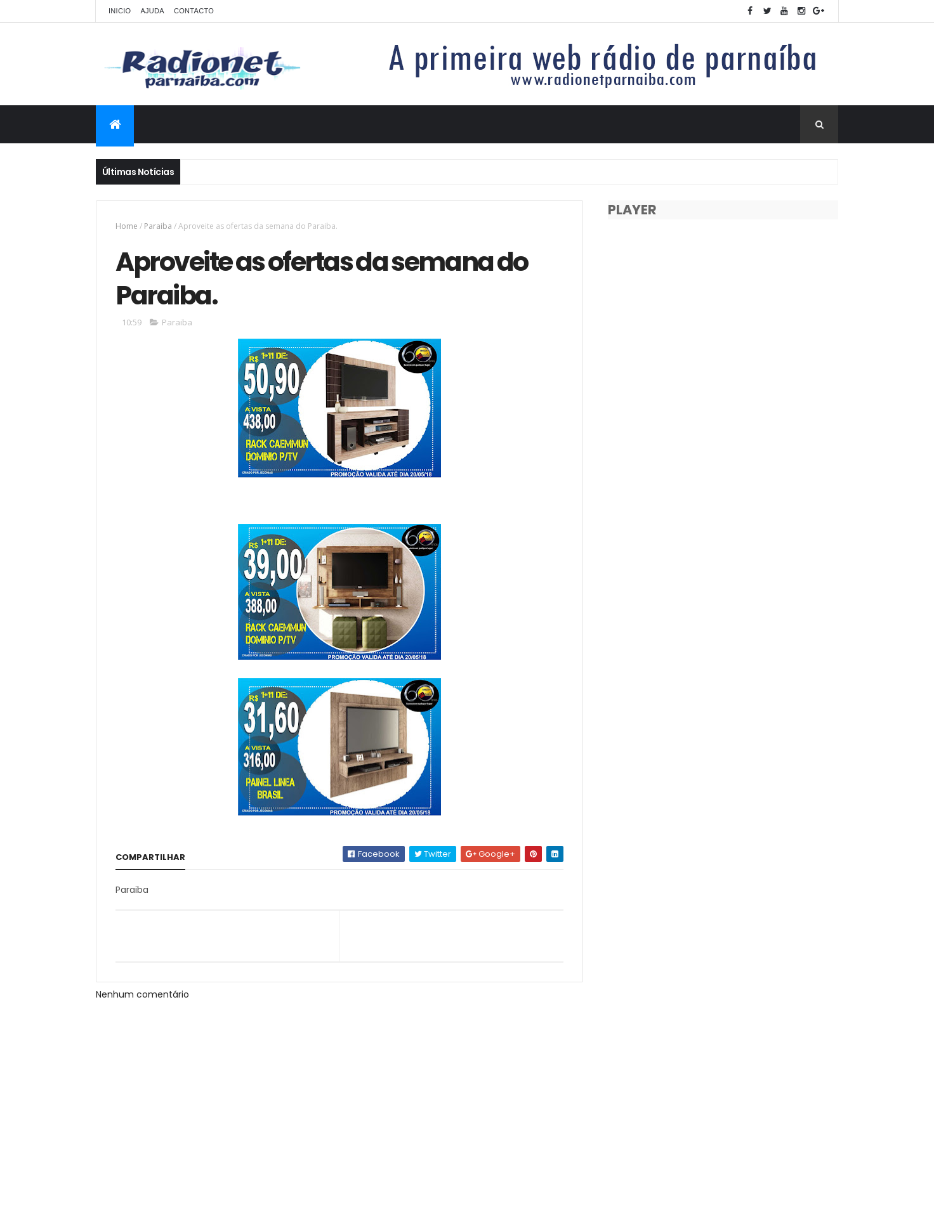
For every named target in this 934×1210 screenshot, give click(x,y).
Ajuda (152, 11)
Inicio (120, 11)
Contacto (194, 11)
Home (126, 226)
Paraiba (158, 226)
